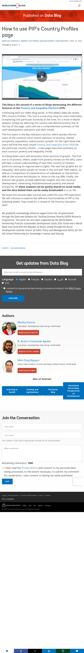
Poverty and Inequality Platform (40, 108)
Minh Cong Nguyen (58, 41)
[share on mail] (7, 651)
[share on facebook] (21, 651)
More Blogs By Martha (28, 332)
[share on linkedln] (49, 651)
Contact (47, 495)
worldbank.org (76, 1)
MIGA (40, 505)
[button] (42, 77)
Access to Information (29, 495)
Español (48, 279)
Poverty (5, 248)
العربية (60, 279)
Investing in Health (12, 390)
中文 (7, 283)
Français (35, 279)
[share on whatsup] (63, 651)
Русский (72, 279)
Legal (4, 495)
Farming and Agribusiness (32, 390)
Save (7, 481)
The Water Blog (53, 390)
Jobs (40, 495)
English (15, 45)
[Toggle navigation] (79, 5)
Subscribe (13, 298)
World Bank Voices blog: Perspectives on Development (73, 390)
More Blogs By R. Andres (29, 351)
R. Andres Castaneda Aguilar (33, 41)
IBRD (25, 505)
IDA (30, 505)
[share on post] (35, 651)
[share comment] (77, 651)
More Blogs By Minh (27, 370)
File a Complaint (8, 499)
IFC (35, 505)
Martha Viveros (10, 41)
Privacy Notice (30, 467)
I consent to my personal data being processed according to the (43, 290)
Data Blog (53, 16)
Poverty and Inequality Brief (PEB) (56, 144)
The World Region (17, 248)
